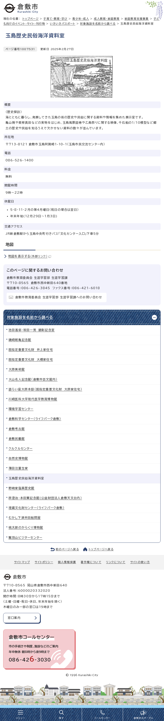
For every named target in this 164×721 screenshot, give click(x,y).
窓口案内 (14, 617)
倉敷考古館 (17, 428)
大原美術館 (17, 369)
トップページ (30, 18)
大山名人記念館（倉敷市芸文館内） (33, 379)
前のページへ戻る (67, 549)
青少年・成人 (80, 18)
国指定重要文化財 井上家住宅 (31, 349)
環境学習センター (21, 408)
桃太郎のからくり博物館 (26, 527)
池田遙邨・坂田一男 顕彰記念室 (32, 330)
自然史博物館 (18, 458)
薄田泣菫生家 (18, 468)
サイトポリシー (44, 562)
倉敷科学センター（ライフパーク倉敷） (35, 418)
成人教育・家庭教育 (107, 18)
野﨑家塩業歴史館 (22, 488)
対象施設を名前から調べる (98, 23)
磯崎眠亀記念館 (20, 339)
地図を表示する (29, 256)
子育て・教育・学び (55, 18)
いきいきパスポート (62, 23)
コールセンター (102, 718)
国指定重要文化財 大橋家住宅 (31, 359)
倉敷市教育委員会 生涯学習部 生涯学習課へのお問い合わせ (58, 297)
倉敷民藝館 (17, 438)
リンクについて (115, 562)
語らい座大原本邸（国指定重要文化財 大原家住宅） (45, 389)
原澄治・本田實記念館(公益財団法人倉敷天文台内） (45, 498)
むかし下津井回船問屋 (25, 517)
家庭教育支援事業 (136, 18)
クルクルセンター (21, 448)
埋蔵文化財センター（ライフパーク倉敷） (36, 507)
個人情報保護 (67, 562)
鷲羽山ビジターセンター (25, 537)
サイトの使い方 (140, 562)
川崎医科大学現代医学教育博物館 (33, 399)
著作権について (91, 562)
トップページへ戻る (101, 549)
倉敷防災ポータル (144, 718)
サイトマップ (22, 562)
